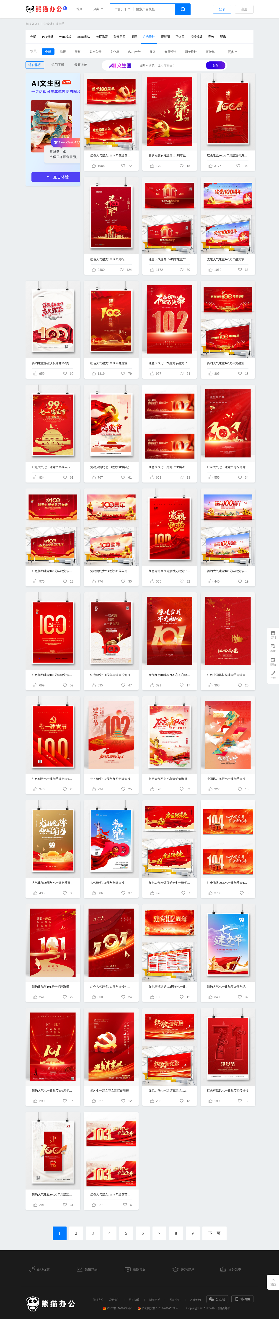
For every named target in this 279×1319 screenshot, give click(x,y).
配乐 (223, 36)
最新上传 (80, 64)
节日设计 (170, 51)
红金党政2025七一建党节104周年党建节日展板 (228, 882)
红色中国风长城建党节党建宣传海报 (228, 675)
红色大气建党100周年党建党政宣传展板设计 (111, 155)
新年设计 (191, 51)
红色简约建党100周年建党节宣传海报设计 (53, 675)
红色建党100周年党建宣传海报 (110, 675)
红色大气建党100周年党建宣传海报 (111, 363)
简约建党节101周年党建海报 (50, 986)
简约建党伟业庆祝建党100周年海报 (53, 363)
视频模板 (196, 36)
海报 (63, 51)
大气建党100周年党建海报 (107, 882)
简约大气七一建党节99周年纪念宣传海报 (228, 986)
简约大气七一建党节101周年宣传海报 (53, 1090)
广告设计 (46, 24)
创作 (216, 65)
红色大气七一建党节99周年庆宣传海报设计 (53, 467)
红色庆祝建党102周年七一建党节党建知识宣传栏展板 (170, 986)
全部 (33, 36)
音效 (211, 36)
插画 (134, 36)
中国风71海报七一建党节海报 (226, 779)
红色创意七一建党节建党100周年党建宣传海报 (53, 779)
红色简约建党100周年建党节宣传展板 (53, 571)
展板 (78, 51)
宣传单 (210, 51)
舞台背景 (95, 51)
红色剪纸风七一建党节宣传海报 (227, 1090)
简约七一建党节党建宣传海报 (109, 1090)
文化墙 (114, 51)
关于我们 (113, 1299)
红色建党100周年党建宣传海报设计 (228, 155)
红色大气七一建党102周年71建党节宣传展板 (170, 467)
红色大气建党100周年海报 (107, 259)
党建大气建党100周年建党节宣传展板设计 (228, 259)
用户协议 (134, 1299)
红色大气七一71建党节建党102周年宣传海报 (170, 363)
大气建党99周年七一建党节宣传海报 (53, 882)
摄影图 (165, 36)
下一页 (214, 1233)
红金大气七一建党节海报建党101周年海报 (228, 467)
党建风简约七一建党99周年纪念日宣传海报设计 (111, 467)
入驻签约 (195, 1299)
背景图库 (119, 36)
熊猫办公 (31, 24)
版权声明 (154, 1299)
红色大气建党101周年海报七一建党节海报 (111, 986)
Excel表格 (83, 36)
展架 (152, 51)
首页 (79, 9)
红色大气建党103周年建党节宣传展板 (111, 1194)
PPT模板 (47, 36)
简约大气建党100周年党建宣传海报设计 (53, 1194)
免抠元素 (102, 36)
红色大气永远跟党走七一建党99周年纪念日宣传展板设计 (170, 882)
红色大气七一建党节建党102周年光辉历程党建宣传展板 (170, 1090)
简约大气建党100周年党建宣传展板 (228, 363)
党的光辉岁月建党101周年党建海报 (170, 155)
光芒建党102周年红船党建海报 (110, 779)
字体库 (180, 36)
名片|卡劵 (134, 51)
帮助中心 (175, 1299)
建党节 (60, 24)
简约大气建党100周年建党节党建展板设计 (228, 571)
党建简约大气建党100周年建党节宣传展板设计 (111, 571)
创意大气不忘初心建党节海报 (168, 779)
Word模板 (65, 36)
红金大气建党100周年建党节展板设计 (170, 259)
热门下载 (58, 64)
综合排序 (34, 65)
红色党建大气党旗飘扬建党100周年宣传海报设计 (170, 571)
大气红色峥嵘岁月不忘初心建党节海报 (170, 675)
